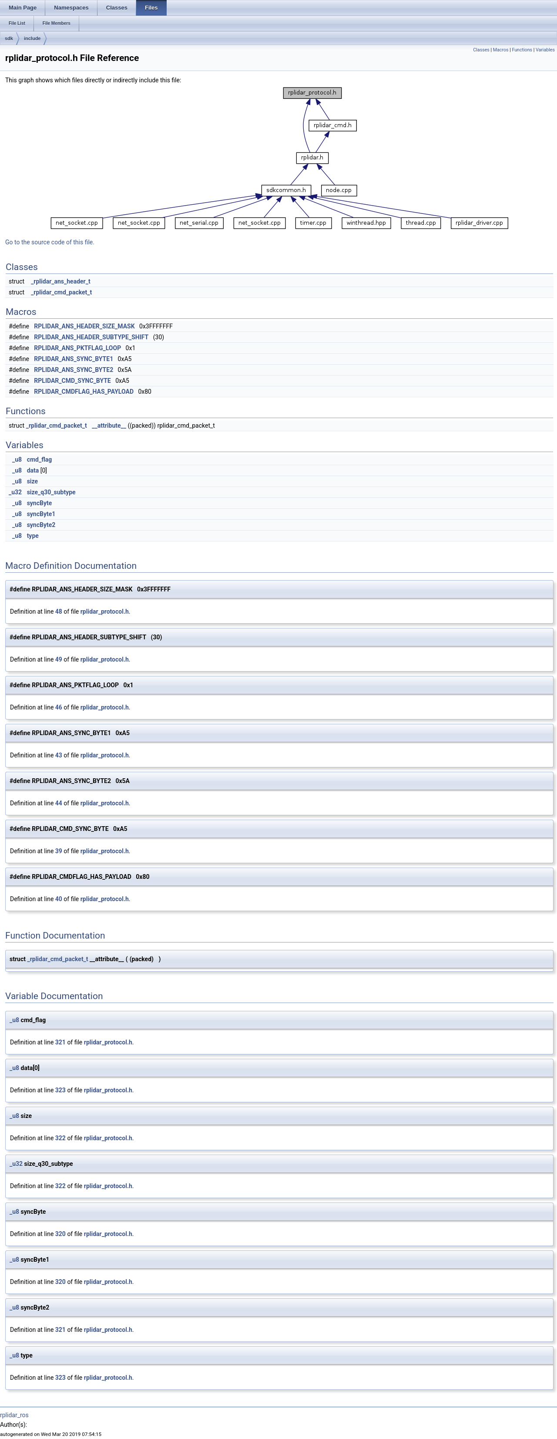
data (33, 470)
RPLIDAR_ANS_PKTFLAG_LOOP (77, 348)
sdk (9, 38)
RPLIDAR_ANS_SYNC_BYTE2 (73, 369)
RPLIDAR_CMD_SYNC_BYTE (72, 380)
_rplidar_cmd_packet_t (61, 292)
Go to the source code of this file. (49, 242)
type (33, 535)
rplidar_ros (14, 1415)
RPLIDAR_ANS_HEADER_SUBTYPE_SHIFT (91, 337)
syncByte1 (41, 513)
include (32, 38)
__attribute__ (109, 425)
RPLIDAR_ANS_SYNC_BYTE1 (73, 358)
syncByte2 (41, 524)
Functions (522, 50)
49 (58, 659)
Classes (481, 50)
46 (58, 707)
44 (58, 803)
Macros (501, 50)
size (32, 481)
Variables (545, 50)
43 (58, 755)
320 (60, 1233)
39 (58, 851)
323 (60, 1090)
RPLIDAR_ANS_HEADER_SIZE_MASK (84, 326)
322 (60, 1138)
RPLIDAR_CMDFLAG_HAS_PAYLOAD (84, 391)
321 (60, 1042)
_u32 (15, 492)
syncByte (39, 503)
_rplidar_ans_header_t (61, 281)
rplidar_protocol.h (105, 611)
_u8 (17, 459)
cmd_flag (39, 459)
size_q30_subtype (51, 492)
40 (58, 898)
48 (58, 611)
